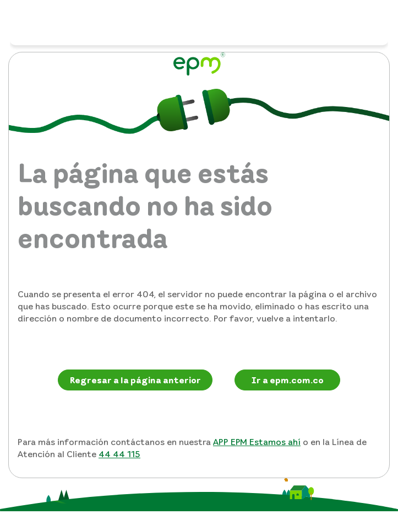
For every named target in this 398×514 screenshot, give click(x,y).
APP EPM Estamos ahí (257, 441)
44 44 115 (119, 453)
